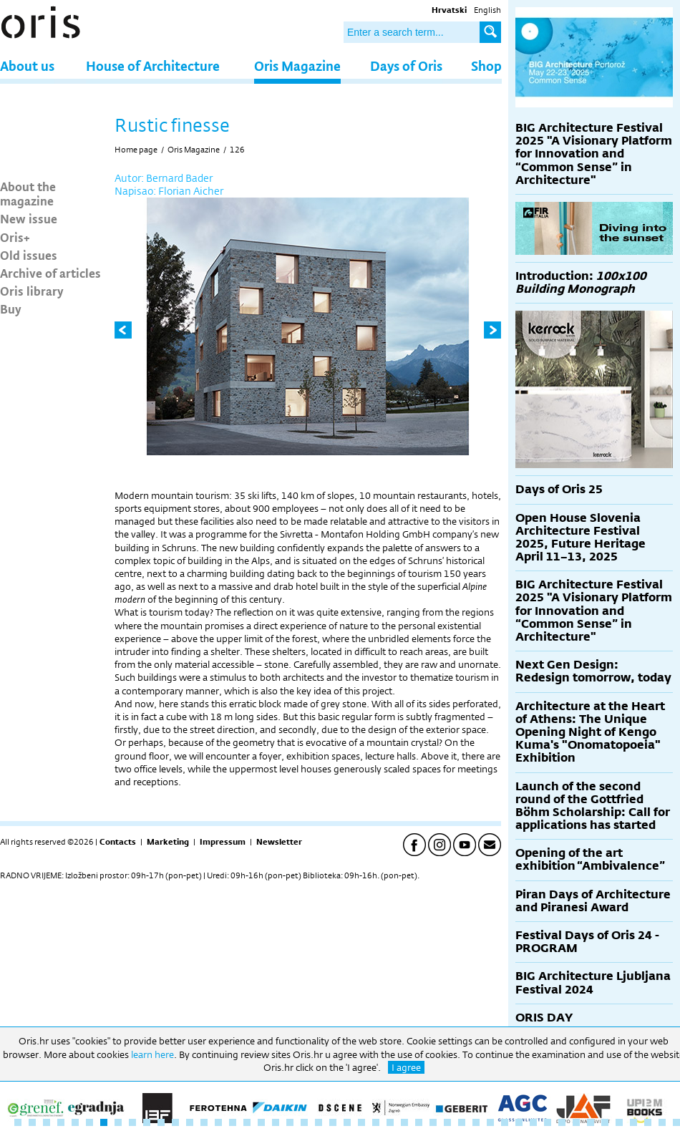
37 (533, 1122)
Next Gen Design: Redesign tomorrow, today (593, 671)
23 (332, 1122)
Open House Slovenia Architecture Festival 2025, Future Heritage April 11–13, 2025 (580, 537)
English (487, 10)
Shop (486, 65)
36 (519, 1122)
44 (633, 1122)
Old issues (28, 254)
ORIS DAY (544, 1017)
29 (418, 1122)
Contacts (117, 842)
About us (27, 65)
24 (347, 1122)
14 (204, 1122)
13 (189, 1122)
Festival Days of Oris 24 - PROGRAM (587, 942)
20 (289, 1122)
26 (375, 1122)
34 (490, 1122)
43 (619, 1122)
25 (361, 1122)
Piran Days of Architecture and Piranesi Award (593, 901)
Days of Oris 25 (559, 489)
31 (447, 1122)
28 (404, 1122)
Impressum (223, 842)
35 (504, 1122)
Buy (10, 308)
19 (275, 1122)
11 (161, 1122)
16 (232, 1122)
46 (662, 1122)
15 (218, 1122)
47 (676, 1122)
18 (261, 1122)
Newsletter (279, 842)
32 (461, 1122)
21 (304, 1122)
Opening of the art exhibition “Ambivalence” (590, 859)
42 (604, 1122)
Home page (136, 149)
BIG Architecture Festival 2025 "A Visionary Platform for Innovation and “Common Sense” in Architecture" (593, 154)
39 (561, 1122)
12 (175, 1122)
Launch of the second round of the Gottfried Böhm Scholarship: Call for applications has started (592, 806)
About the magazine (28, 193)
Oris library (32, 290)
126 (237, 149)
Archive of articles (50, 272)
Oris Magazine (297, 65)
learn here (152, 1054)
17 (247, 1122)
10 (146, 1122)
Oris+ (15, 237)
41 (590, 1122)
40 (576, 1122)
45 (647, 1122)
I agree (406, 1067)
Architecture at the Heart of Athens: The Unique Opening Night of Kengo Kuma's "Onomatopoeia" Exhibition (590, 732)
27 (390, 1122)
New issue (28, 218)
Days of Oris (406, 65)
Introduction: (580, 282)
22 (318, 1122)
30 (433, 1122)
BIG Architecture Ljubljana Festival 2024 (593, 982)
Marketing (168, 842)
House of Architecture (153, 65)
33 (476, 1122)
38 (547, 1122)
